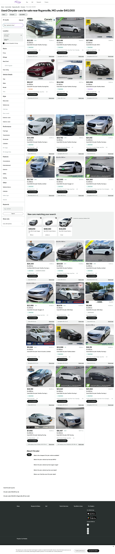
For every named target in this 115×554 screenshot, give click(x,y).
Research (39, 2)
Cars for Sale (8, 7)
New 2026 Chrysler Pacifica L (50, 231)
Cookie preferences (80, 550)
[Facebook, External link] (88, 527)
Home (2, 7)
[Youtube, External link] (88, 529)
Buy (27, 2)
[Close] (113, 546)
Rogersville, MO (16, 7)
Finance (46, 2)
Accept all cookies (93, 550)
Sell (32, 2)
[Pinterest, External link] (88, 533)
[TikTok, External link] (88, 525)
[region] (57, 549)
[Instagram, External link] (88, 531)
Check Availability (32, 52)
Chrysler (23, 7)
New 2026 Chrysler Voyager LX (34, 231)
